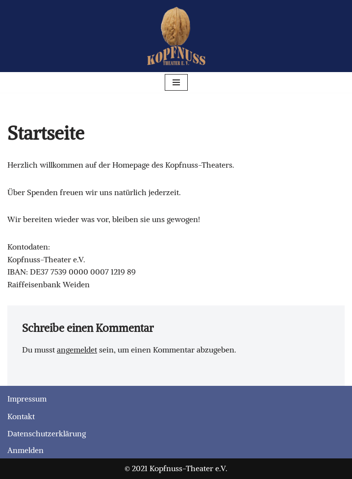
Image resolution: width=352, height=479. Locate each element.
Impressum (27, 398)
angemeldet (77, 349)
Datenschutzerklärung (46, 433)
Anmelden (25, 450)
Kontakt (21, 416)
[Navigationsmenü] (176, 82)
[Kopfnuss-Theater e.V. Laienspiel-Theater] (176, 36)
